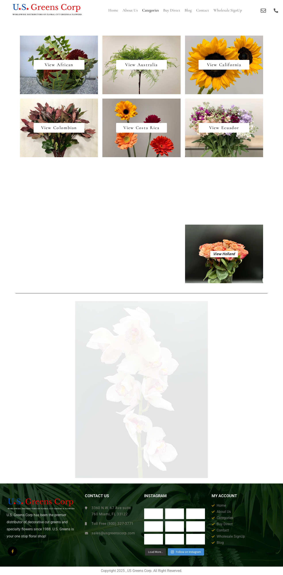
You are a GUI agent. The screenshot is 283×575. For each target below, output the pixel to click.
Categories (150, 10)
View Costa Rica (141, 128)
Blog (188, 10)
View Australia (141, 65)
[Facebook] (12, 551)
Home (113, 10)
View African (59, 65)
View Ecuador (224, 128)
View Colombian (59, 128)
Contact (202, 10)
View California (224, 65)
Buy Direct (171, 10)
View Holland (224, 254)
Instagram (155, 496)
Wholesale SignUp (227, 10)
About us (130, 10)
